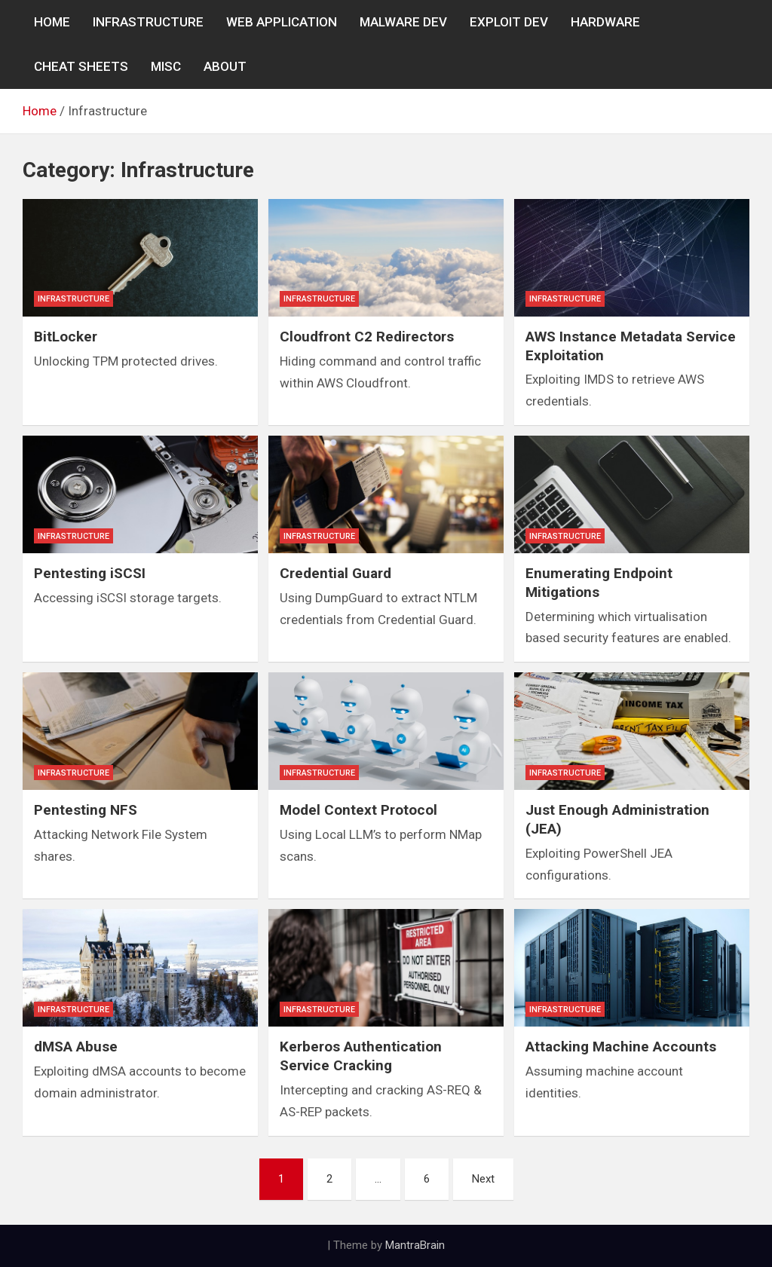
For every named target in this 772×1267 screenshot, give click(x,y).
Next (483, 1179)
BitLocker (65, 336)
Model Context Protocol (358, 810)
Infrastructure (73, 299)
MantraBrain (415, 1245)
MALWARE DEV (403, 21)
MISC (166, 66)
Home (52, 21)
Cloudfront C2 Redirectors (367, 336)
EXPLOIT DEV (509, 21)
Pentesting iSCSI (90, 573)
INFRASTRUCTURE (148, 21)
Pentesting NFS (85, 810)
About (225, 66)
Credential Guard (335, 573)
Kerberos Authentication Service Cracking (361, 1056)
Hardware (605, 21)
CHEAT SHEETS (81, 66)
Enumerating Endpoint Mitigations (598, 583)
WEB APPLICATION (281, 21)
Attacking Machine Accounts (620, 1046)
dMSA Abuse (76, 1046)
